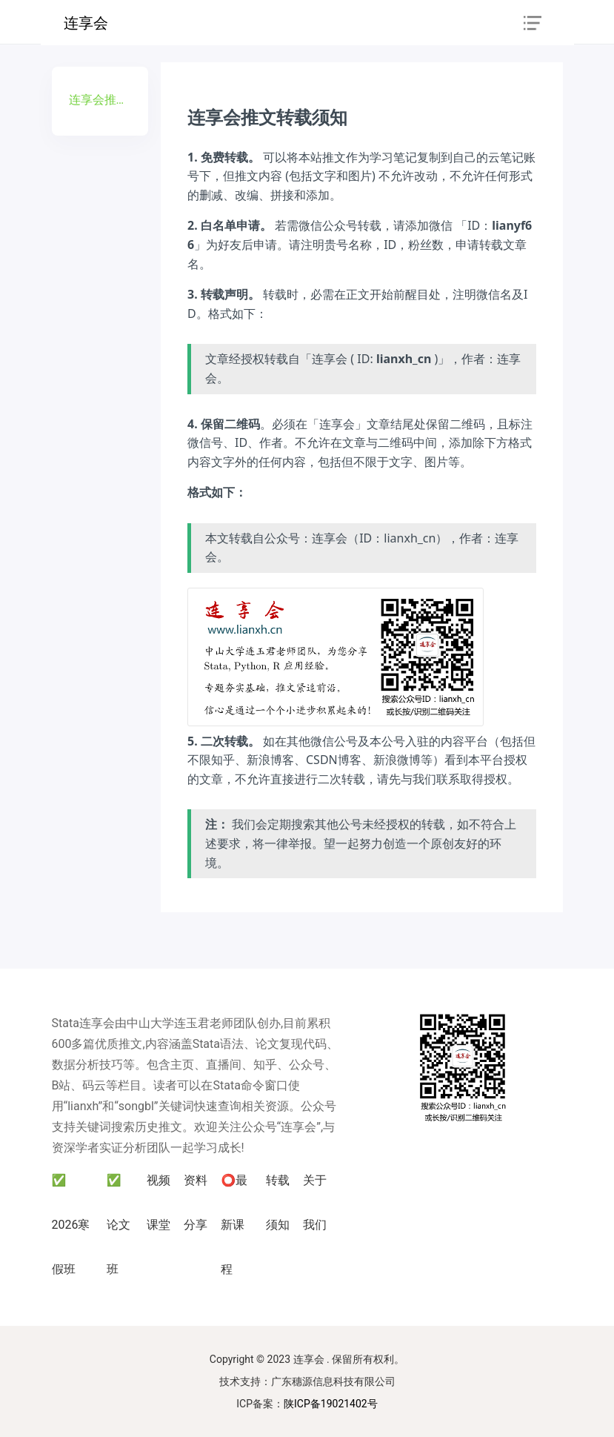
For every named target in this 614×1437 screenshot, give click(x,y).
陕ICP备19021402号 (331, 1404)
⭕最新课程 (234, 1224)
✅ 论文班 (118, 1224)
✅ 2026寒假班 (71, 1224)
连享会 (86, 23)
